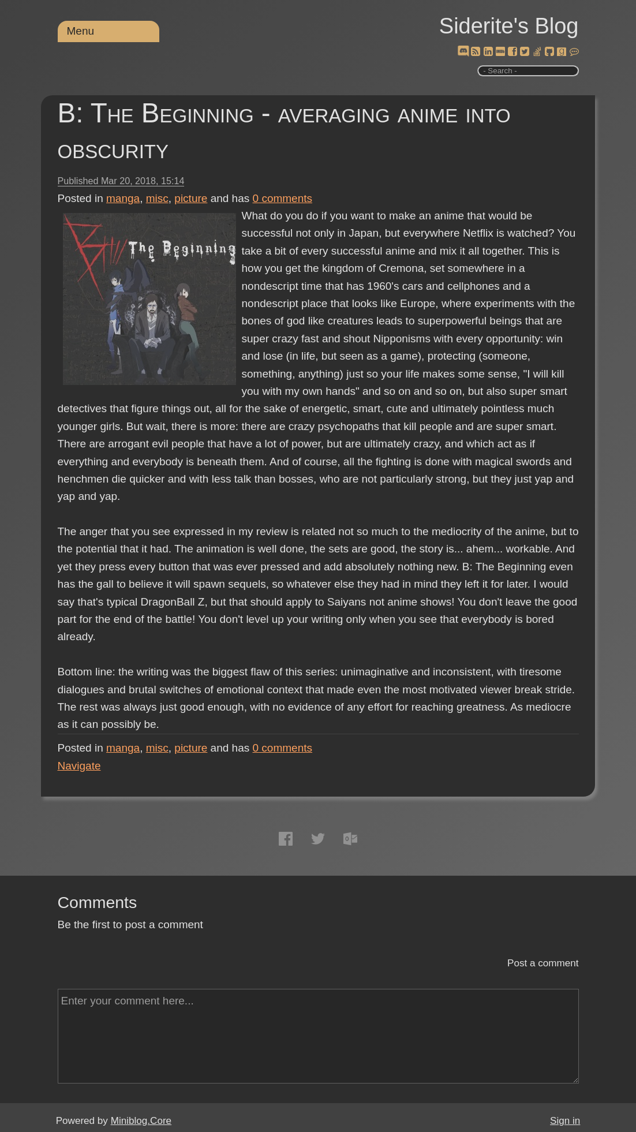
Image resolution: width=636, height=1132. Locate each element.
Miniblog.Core (141, 1120)
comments (283, 198)
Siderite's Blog (509, 26)
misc (157, 198)
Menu (81, 31)
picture (190, 198)
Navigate (79, 766)
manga (123, 198)
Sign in (565, 1120)
